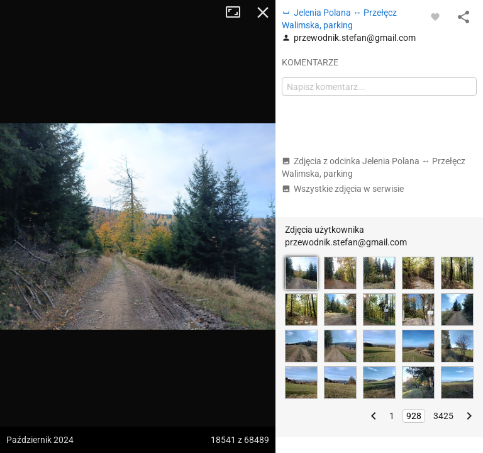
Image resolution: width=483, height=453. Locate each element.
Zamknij (262, 12)
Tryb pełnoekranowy (237, 12)
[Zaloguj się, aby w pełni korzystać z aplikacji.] (435, 16)
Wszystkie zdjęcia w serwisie (343, 189)
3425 (443, 416)
